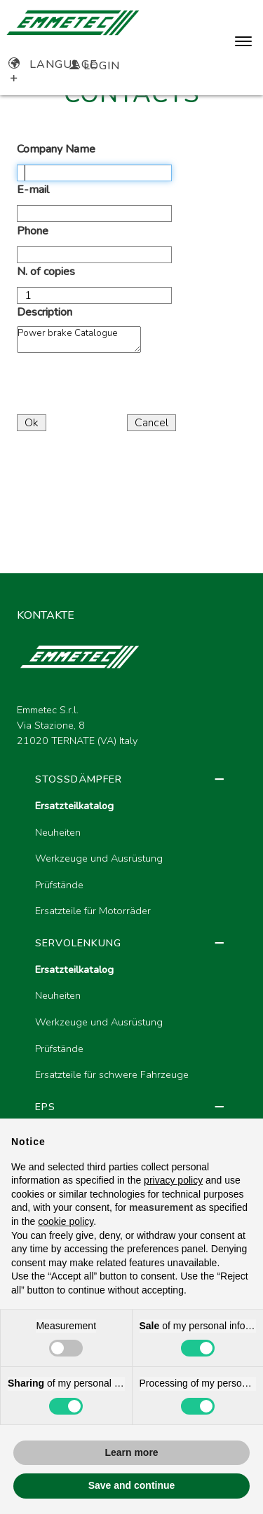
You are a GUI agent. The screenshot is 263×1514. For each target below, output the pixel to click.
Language (52, 64)
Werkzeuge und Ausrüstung (99, 858)
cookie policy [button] (65, 1221)
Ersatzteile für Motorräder (93, 911)
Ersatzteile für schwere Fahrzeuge (112, 1074)
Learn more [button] (131, 1452)
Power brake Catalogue (79, 339)
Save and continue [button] (131, 1485)
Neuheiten (58, 832)
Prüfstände (59, 885)
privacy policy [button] (173, 1180)
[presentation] (123, 385)
